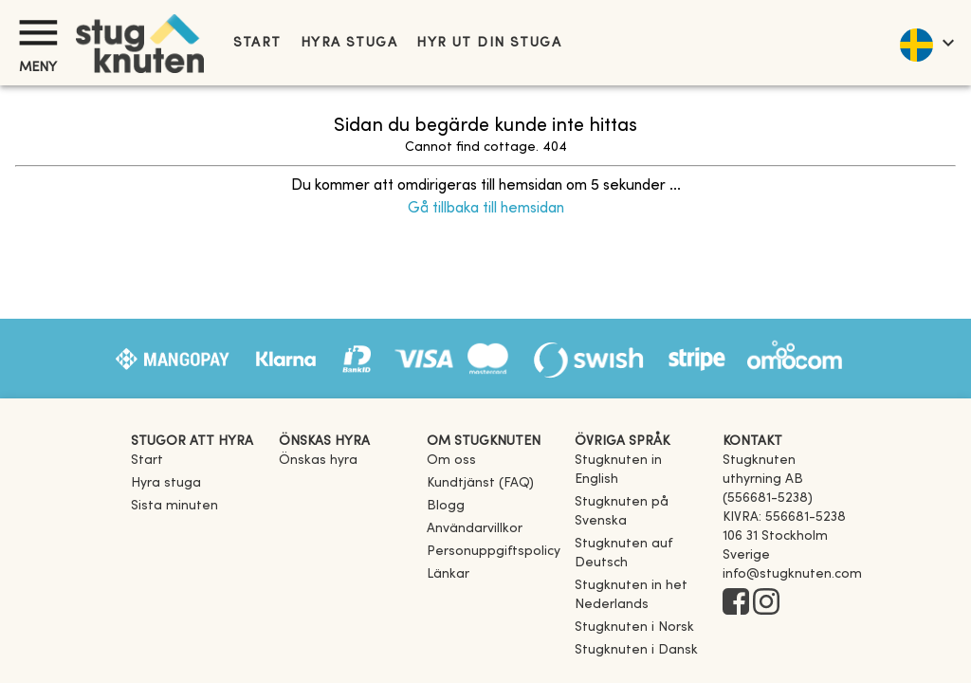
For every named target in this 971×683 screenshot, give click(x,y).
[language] (926, 42)
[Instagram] (766, 603)
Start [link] (257, 43)
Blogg (446, 506)
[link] (641, 479)
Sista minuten (174, 506)
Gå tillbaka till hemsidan (486, 208)
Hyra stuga (349, 43)
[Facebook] (736, 603)
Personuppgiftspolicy (493, 551)
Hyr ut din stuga (488, 43)
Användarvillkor (474, 529)
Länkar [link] (448, 574)
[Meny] (38, 33)
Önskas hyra (318, 460)
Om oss (451, 460)
